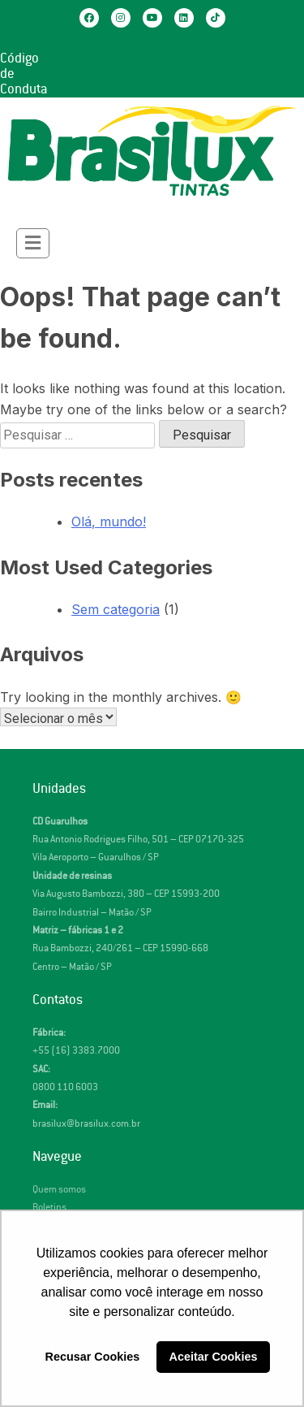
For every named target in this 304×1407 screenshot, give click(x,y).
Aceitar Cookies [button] (213, 1356)
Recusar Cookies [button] (92, 1356)
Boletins (49, 1207)
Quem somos (59, 1190)
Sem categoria (115, 609)
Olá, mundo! (108, 521)
